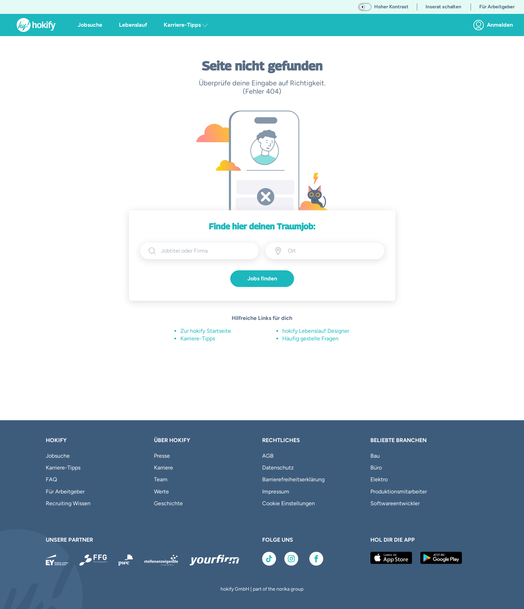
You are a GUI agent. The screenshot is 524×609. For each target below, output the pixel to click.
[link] (495, 25)
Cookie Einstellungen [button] (288, 503)
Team (160, 479)
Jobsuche (90, 25)
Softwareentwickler (395, 503)
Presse (162, 455)
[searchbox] (205, 251)
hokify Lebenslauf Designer (315, 331)
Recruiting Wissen (68, 503)
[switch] (364, 7)
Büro (376, 467)
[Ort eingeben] (319, 251)
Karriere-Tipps (197, 338)
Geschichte (168, 503)
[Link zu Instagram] (291, 559)
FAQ (51, 479)
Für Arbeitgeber (65, 491)
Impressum (275, 491)
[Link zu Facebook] (316, 559)
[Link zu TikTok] (269, 559)
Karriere (163, 467)
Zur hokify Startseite (205, 331)
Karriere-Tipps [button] (186, 25)
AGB (268, 455)
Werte (161, 491)
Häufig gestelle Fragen (310, 338)
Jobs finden (262, 278)
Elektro (379, 479)
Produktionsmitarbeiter (398, 491)
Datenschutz (278, 467)
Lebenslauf (133, 25)
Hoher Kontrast (391, 7)
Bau (375, 455)
